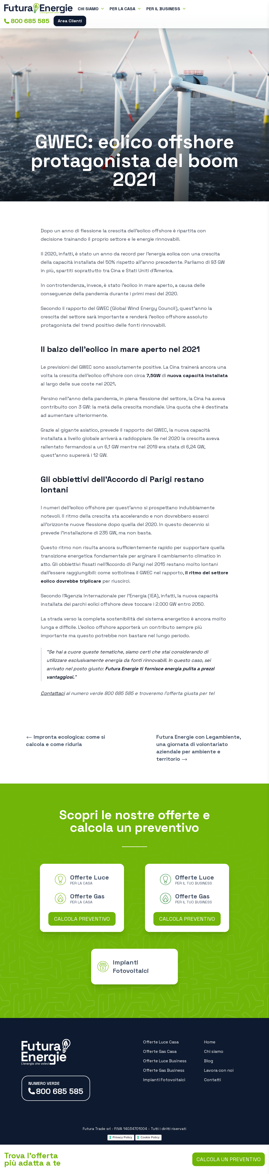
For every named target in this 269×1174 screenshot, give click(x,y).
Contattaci (53, 693)
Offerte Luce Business (165, 1061)
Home (209, 1042)
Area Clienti (70, 21)
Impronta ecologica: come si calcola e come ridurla (65, 740)
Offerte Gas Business (163, 1070)
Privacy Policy (122, 1137)
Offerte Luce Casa (161, 1042)
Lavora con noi (219, 1070)
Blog (208, 1061)
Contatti (212, 1079)
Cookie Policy (150, 1137)
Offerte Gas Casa (160, 1051)
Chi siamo (213, 1051)
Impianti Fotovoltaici (164, 1079)
